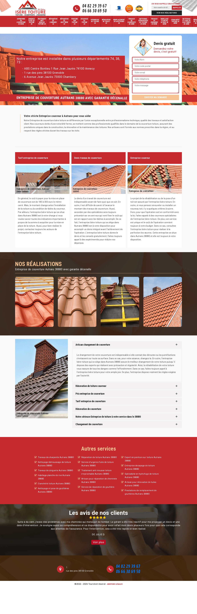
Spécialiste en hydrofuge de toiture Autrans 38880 (142, 475)
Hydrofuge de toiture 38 (95, 21)
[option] (98, 526)
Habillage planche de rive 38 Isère (164, 21)
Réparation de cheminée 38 (53, 21)
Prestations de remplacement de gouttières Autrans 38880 (141, 492)
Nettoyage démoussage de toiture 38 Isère (143, 21)
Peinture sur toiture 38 (74, 21)
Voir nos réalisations (167, 13)
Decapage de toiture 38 (84, 21)
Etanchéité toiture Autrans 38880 (54, 483)
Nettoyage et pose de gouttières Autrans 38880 (53, 490)
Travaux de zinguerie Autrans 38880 (55, 470)
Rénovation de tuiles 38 (106, 21)
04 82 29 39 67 (94, 6)
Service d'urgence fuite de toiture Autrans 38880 (97, 464)
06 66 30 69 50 (94, 11)
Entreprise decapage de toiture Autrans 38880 (140, 467)
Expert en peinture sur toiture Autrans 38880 (143, 459)
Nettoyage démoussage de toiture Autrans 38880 (54, 464)
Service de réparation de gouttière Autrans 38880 (97, 489)
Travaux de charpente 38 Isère (131, 21)
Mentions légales (114, 584)
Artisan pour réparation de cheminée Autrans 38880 (99, 480)
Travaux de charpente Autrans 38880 (56, 457)
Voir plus (98, 542)
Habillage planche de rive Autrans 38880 (54, 477)
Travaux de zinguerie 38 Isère (154, 21)
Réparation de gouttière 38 (64, 21)
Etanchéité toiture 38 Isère (175, 21)
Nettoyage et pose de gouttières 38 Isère (186, 21)
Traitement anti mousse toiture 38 (42, 21)
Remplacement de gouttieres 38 (119, 21)
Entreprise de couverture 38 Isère (21, 21)
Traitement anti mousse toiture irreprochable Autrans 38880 (96, 472)
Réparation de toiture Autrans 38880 (99, 457)
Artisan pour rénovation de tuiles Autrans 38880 (140, 484)
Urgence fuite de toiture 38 (31, 21)
